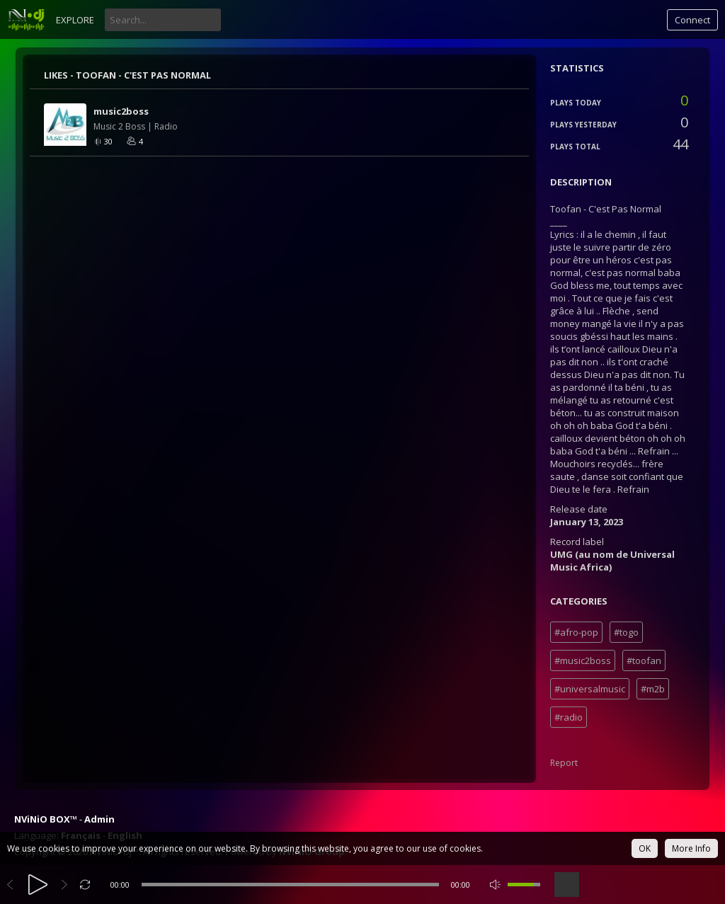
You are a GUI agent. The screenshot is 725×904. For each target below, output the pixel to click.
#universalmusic (589, 688)
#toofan (644, 660)
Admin (99, 819)
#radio (568, 717)
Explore (75, 19)
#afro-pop (576, 632)
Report (564, 763)
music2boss (121, 111)
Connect (692, 19)
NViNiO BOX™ (45, 819)
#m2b (653, 688)
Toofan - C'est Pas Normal (143, 75)
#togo (626, 632)
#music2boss (582, 660)
